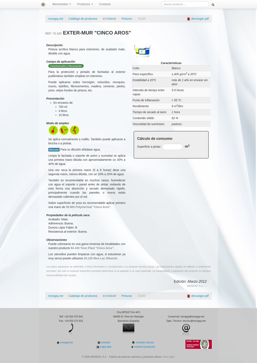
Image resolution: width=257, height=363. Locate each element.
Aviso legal (168, 356)
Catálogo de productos (82, 18)
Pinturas (127, 18)
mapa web (105, 346)
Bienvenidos (61, 4)
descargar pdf (200, 18)
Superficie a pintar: (149, 146)
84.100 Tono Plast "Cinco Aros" (92, 248)
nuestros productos (144, 346)
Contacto (105, 4)
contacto (105, 342)
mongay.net (55, 18)
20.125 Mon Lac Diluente (100, 258)
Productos (85, 4)
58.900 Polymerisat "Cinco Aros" (88, 207)
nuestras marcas (144, 342)
